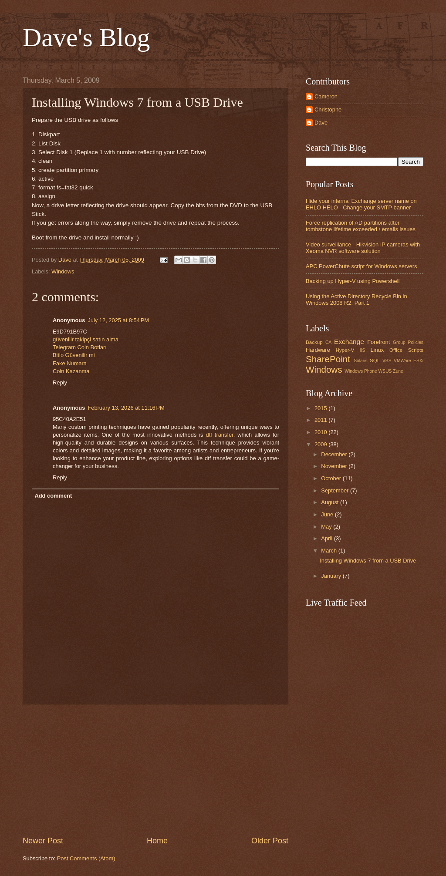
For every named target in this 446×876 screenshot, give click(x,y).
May (327, 526)
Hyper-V (345, 350)
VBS (387, 360)
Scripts (415, 350)
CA (328, 342)
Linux (377, 350)
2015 (321, 408)
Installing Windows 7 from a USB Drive (368, 560)
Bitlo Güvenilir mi (74, 355)
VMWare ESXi (408, 360)
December (334, 454)
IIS (362, 350)
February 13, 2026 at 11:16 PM (126, 407)
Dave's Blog (86, 37)
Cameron (326, 96)
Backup (314, 342)
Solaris (360, 360)
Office (395, 350)
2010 (321, 432)
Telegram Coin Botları (80, 347)
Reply (60, 382)
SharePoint (328, 359)
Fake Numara (70, 363)
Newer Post (43, 840)
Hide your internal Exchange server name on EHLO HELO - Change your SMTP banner (361, 204)
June (328, 514)
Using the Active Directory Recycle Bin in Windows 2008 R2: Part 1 (356, 299)
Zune (398, 371)
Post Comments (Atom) (86, 858)
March (329, 550)
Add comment (53, 495)
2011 (321, 420)
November (334, 466)
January (331, 576)
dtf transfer (219, 434)
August (330, 502)
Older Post (269, 840)
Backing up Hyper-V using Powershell (352, 281)
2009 (321, 444)
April (327, 538)
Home (157, 840)
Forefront (378, 342)
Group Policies (408, 342)
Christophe (327, 109)
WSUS (385, 371)
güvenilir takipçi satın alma (85, 339)
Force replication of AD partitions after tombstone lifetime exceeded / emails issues (361, 225)
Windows (62, 271)
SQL (375, 360)
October (331, 478)
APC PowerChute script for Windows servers (361, 266)
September (335, 490)
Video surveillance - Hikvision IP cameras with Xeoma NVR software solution (363, 247)
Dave (321, 122)
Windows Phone (361, 371)
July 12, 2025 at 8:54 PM (118, 320)
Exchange (349, 341)
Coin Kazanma (71, 371)
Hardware (318, 350)
